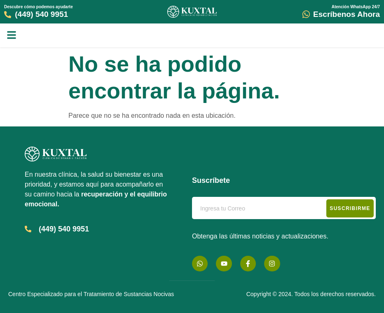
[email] (284, 208)
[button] (11, 35)
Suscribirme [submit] (350, 208)
